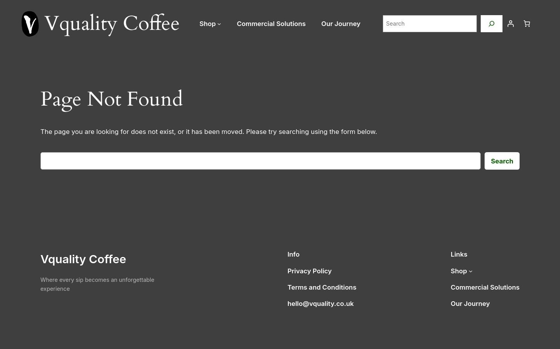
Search (502, 161)
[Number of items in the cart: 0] (527, 24)
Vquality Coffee (83, 259)
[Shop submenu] (219, 24)
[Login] (510, 24)
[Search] (491, 23)
